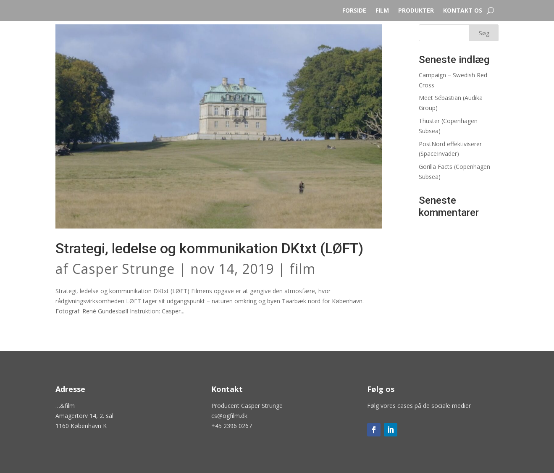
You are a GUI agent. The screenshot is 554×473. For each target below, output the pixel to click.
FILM (382, 11)
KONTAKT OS (462, 11)
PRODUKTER (416, 11)
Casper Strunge (123, 269)
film (302, 269)
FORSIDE (354, 11)
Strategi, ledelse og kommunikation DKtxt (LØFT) (209, 248)
